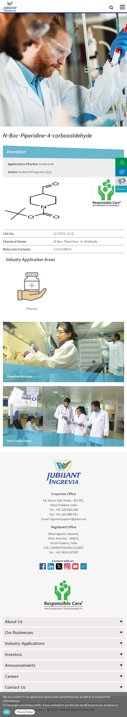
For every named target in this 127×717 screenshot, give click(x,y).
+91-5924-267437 (66, 552)
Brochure (121, 189)
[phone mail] (121, 171)
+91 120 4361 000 (67, 510)
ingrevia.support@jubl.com (68, 519)
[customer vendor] (121, 162)
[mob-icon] (122, 7)
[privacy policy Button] (27, 712)
